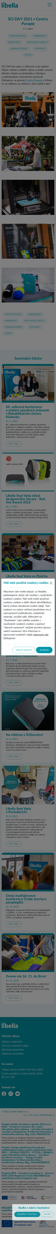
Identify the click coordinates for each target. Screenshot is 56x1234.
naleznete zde (40, 634)
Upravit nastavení (24, 650)
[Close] (51, 583)
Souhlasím (44, 650)
